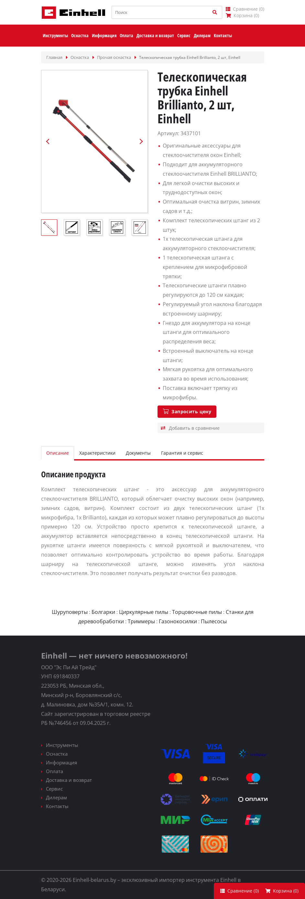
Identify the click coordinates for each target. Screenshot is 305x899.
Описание (57, 453)
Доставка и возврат (69, 780)
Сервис (54, 788)
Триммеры (141, 621)
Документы (138, 453)
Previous (47, 141)
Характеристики (97, 453)
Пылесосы (214, 621)
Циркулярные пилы (143, 612)
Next (141, 141)
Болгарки (103, 612)
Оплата (54, 771)
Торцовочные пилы (197, 612)
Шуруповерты (70, 612)
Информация (61, 762)
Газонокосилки (178, 621)
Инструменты (62, 745)
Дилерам (56, 797)
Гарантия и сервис (182, 453)
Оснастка (57, 753)
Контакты (57, 806)
